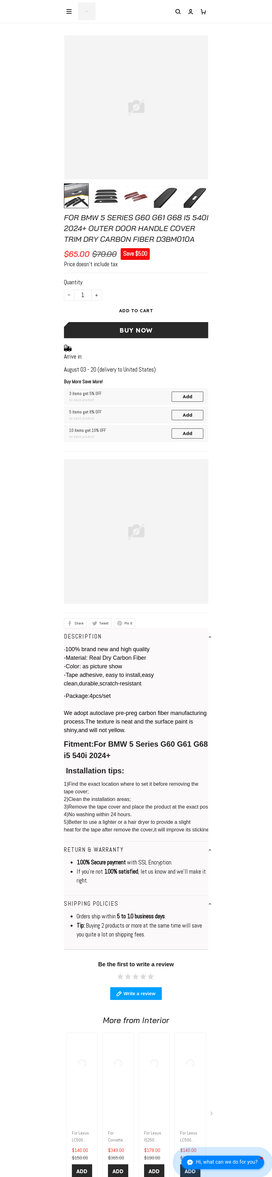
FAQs (9, 1040)
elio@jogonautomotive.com (34, 985)
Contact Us (16, 1088)
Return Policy (18, 1101)
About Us (13, 1076)
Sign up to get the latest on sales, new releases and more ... (68, 1161)
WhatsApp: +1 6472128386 (35, 974)
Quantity (73, 282)
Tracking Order (19, 1125)
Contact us (16, 1028)
